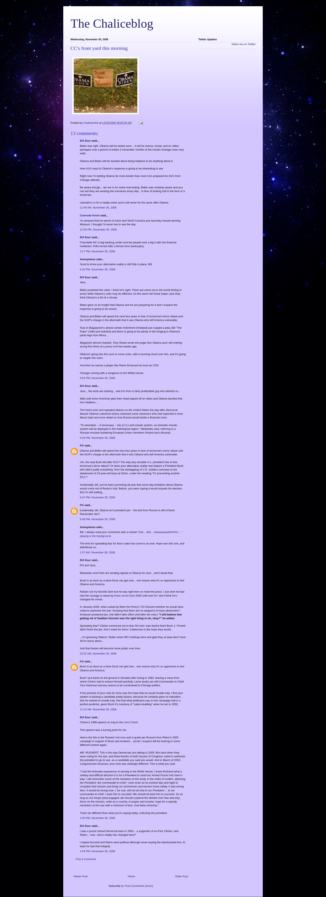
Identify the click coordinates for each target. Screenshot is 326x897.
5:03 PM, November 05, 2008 (97, 378)
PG (82, 445)
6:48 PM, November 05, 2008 (97, 519)
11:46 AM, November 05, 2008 (98, 207)
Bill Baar (85, 140)
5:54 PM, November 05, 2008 (97, 437)
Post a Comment (86, 859)
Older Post (181, 876)
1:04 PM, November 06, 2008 (97, 851)
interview (120, 737)
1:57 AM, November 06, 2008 (97, 552)
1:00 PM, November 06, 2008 (97, 818)
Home (131, 876)
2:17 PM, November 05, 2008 (97, 251)
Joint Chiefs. (131, 722)
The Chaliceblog (111, 23)
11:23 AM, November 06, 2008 (98, 709)
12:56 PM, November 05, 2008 (98, 229)
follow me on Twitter (244, 44)
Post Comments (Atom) (139, 885)
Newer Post (81, 876)
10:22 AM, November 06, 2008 (98, 653)
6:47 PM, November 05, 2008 (97, 497)
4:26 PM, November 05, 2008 (97, 269)
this (123, 391)
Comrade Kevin (90, 215)
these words (121, 595)
